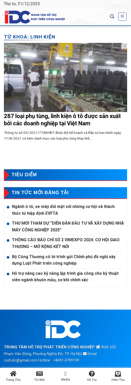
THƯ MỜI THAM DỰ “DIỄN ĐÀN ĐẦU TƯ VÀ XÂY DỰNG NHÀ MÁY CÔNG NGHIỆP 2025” (68, 226)
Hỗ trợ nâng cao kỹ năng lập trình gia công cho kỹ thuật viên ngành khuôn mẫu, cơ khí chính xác (65, 277)
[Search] (112, 16)
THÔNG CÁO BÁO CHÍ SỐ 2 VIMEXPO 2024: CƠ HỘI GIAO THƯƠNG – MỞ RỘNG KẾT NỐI (66, 243)
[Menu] (122, 16)
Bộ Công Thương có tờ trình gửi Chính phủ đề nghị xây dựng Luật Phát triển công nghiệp (63, 260)
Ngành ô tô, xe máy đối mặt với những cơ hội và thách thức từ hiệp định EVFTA (63, 210)
